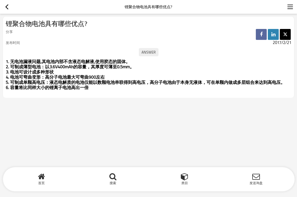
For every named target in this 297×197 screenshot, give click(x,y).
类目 (184, 183)
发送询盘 (256, 183)
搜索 (113, 183)
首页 (41, 183)
